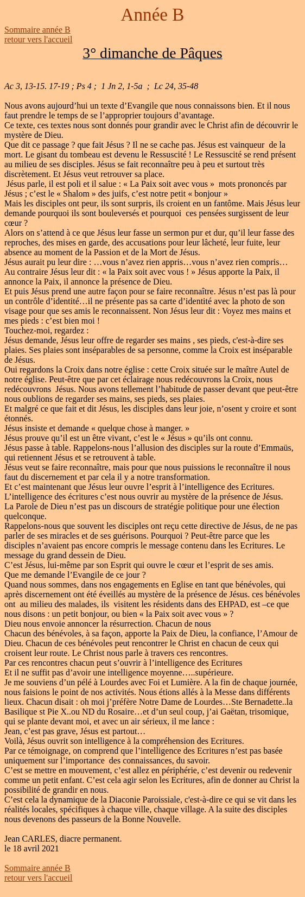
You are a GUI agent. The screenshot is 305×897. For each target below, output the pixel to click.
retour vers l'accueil (38, 39)
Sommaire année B (37, 29)
